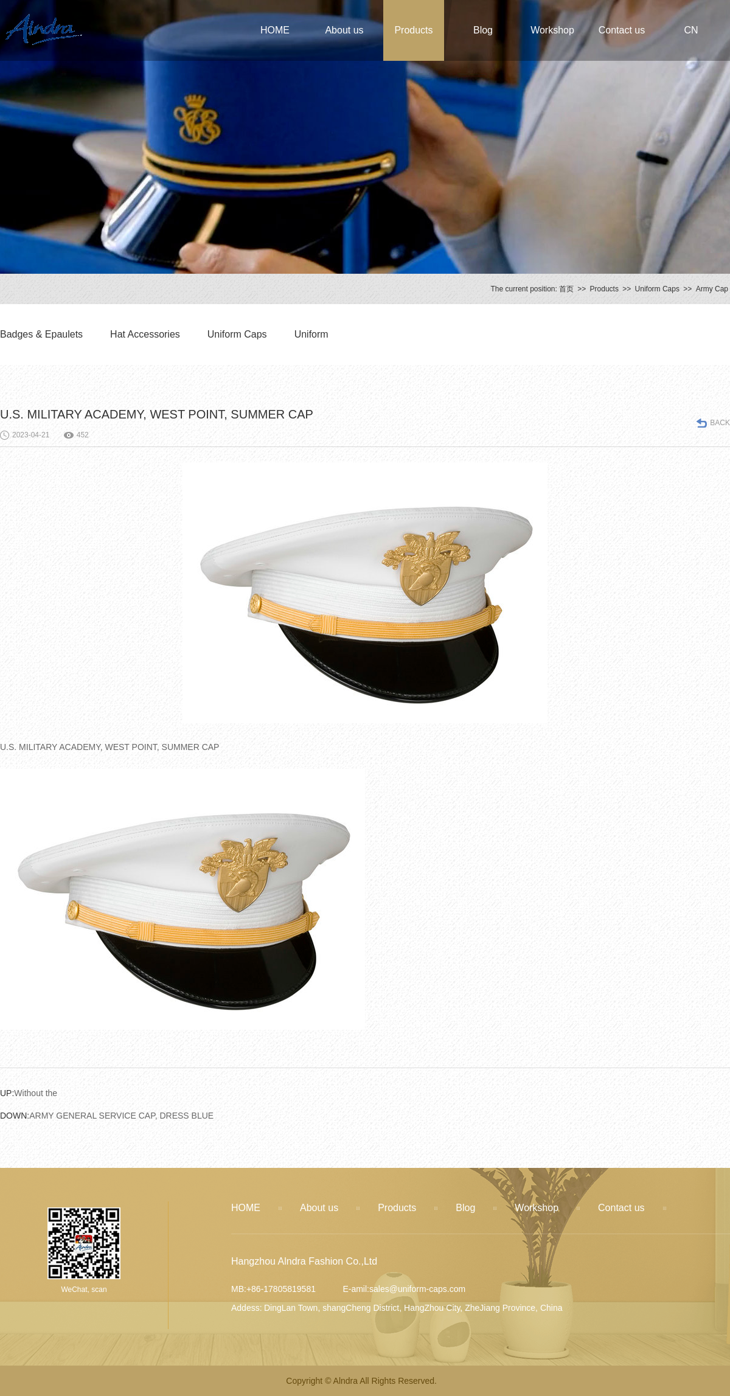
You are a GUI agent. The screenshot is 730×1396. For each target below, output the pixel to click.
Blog (483, 30)
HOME (275, 30)
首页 (566, 289)
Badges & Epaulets (41, 334)
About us (344, 30)
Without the (28, 1093)
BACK (720, 422)
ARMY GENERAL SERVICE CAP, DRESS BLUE (107, 1115)
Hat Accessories (145, 334)
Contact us (622, 30)
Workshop (552, 30)
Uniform (311, 334)
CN (691, 30)
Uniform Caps (657, 289)
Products (413, 30)
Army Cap (712, 289)
